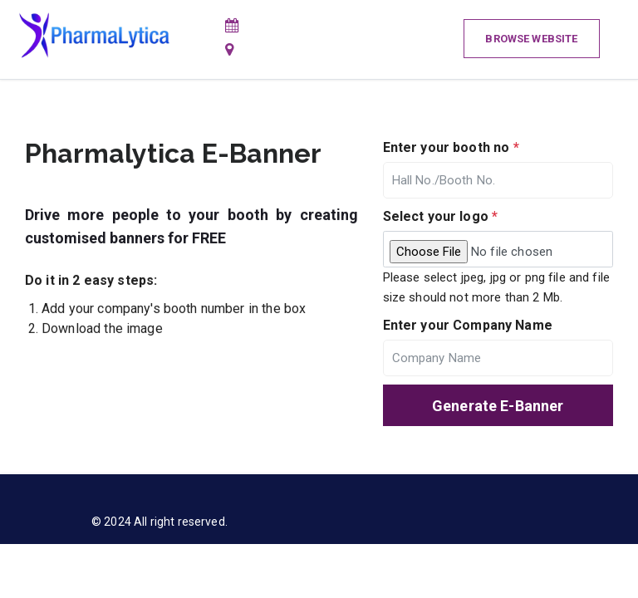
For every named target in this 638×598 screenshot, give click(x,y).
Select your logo (440, 216)
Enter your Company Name (467, 325)
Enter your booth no (451, 147)
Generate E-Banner (498, 405)
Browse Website (531, 38)
